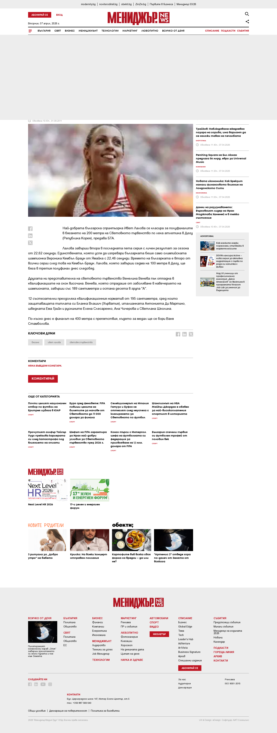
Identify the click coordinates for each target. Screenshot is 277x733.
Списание (212, 31)
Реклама (126, 622)
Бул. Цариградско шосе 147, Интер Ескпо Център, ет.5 (98, 699)
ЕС (65, 645)
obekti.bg (126, 4)
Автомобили (159, 618)
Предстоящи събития (227, 622)
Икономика (98, 635)
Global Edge (185, 626)
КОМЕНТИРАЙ (43, 378)
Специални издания (190, 660)
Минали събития (223, 626)
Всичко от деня (173, 31)
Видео (154, 626)
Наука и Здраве (132, 660)
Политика (69, 622)
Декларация (185, 687)
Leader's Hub (185, 639)
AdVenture (184, 643)
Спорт (34, 88)
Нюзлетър (159, 634)
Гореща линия (224, 652)
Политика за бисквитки (105, 711)
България (44, 31)
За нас (182, 679)
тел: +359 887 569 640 (79, 703)
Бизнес (70, 31)
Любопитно (149, 31)
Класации (126, 641)
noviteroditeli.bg (108, 4)
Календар (219, 642)
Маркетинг (129, 31)
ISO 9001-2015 (232, 683)
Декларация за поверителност (68, 711)
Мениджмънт (88, 31)
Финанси (97, 622)
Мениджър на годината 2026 (228, 632)
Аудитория (184, 683)
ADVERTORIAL (207, 236)
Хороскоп (126, 645)
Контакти (221, 660)
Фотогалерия (129, 637)
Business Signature (189, 652)
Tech (181, 635)
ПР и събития (129, 626)
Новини (218, 637)
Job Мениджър (101, 654)
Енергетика (99, 631)
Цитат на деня (130, 654)
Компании (98, 626)
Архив (181, 656)
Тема (181, 631)
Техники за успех (102, 649)
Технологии (110, 31)
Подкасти (228, 31)
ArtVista (183, 648)
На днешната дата (132, 649)
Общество (70, 626)
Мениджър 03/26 (186, 4)
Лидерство (99, 645)
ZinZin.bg (140, 4)
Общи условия (37, 711)
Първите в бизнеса (161, 4)
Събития (243, 31)
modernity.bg (88, 4)
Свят (57, 31)
